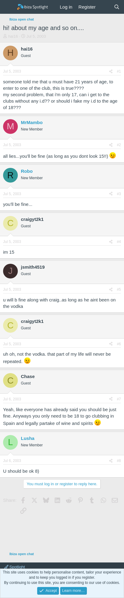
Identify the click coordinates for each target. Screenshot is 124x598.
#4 (119, 242)
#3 (119, 194)
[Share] (111, 71)
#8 (119, 461)
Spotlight (14, 567)
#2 (119, 145)
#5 (119, 289)
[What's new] (104, 7)
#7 (119, 399)
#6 (119, 344)
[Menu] (8, 7)
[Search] (117, 7)
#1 (119, 71)
